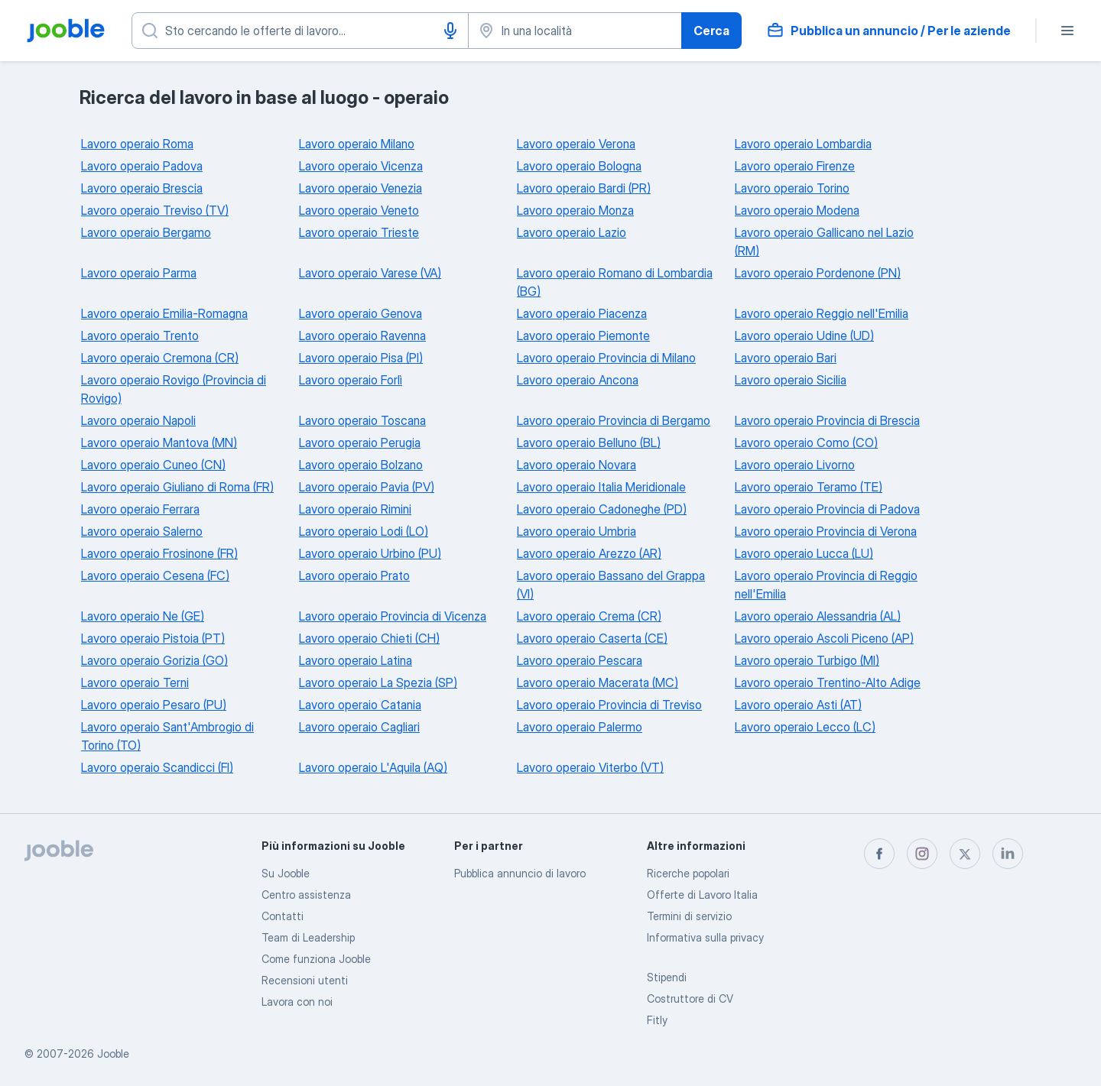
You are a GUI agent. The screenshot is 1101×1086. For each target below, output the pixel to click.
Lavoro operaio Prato (354, 575)
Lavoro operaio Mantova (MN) (159, 442)
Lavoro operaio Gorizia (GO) (154, 660)
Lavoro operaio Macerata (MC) (597, 682)
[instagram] (922, 853)
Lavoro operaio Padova (142, 165)
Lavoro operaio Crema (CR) (589, 616)
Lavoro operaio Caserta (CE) (592, 638)
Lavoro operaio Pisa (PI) (361, 357)
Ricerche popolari (688, 873)
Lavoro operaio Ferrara (140, 509)
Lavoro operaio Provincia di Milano (606, 357)
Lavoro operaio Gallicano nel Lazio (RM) (824, 241)
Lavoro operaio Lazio (571, 232)
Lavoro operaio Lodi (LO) (363, 531)
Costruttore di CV (690, 998)
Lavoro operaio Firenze (795, 165)
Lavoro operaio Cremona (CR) (160, 357)
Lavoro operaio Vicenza (361, 165)
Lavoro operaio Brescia (142, 188)
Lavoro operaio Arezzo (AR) (589, 553)
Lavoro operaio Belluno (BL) (589, 442)
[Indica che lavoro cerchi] (300, 30)
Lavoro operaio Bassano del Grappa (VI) (611, 584)
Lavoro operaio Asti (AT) (798, 704)
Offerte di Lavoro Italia (702, 894)
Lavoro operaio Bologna (579, 165)
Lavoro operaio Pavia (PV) (366, 486)
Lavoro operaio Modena (797, 210)
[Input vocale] (450, 30)
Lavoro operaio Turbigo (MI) (807, 660)
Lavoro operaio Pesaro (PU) (153, 704)
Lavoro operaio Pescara (579, 660)
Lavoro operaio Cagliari (359, 726)
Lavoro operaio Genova (360, 313)
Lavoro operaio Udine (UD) (804, 335)
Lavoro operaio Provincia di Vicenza (392, 616)
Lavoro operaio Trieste (359, 232)
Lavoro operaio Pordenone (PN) (818, 272)
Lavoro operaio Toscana (362, 420)
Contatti (282, 915)
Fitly (657, 1019)
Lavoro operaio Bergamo (146, 232)
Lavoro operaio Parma (138, 272)
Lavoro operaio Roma (137, 143)
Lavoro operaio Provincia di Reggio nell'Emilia (826, 584)
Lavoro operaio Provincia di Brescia (827, 420)
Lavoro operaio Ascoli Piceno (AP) (824, 638)
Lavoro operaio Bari (785, 357)
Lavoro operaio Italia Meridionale (601, 486)
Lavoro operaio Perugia (360, 442)
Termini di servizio (689, 915)
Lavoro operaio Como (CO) (806, 442)
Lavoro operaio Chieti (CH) (369, 638)
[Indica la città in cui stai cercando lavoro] (575, 30)
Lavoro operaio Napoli (138, 420)
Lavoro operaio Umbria (576, 531)
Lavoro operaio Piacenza (582, 313)
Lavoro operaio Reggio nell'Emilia (821, 313)
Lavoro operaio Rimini (355, 509)
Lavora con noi (297, 1001)
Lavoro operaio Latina (355, 660)
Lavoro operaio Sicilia (790, 379)
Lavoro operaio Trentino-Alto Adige (828, 682)
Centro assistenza (306, 894)
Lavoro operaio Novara (576, 464)
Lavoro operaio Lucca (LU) (804, 553)
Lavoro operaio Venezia (360, 188)
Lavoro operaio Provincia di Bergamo (613, 420)
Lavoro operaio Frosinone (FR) (159, 553)
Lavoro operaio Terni (135, 682)
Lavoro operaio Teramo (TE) (808, 486)
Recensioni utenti (304, 980)
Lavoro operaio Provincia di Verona (826, 531)
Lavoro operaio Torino (792, 188)
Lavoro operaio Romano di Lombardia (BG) (615, 282)
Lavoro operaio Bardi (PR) (584, 188)
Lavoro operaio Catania (360, 704)
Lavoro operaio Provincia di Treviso (609, 704)
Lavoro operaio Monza (575, 210)
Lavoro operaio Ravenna (362, 335)
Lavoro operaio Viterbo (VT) (590, 767)
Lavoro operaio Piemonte (583, 335)
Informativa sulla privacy (705, 937)
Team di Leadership (308, 937)
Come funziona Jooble (316, 958)
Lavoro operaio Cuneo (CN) (153, 464)
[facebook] (879, 853)
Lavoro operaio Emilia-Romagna (164, 313)
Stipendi (667, 977)
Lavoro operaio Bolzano (361, 464)
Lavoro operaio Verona (576, 143)
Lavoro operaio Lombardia (803, 143)
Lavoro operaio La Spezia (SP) (378, 682)
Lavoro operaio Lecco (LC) (805, 726)
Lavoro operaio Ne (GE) (142, 616)
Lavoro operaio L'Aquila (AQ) (373, 767)
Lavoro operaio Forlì (350, 379)
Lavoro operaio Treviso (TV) (155, 210)
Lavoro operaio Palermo (579, 726)
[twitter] (965, 853)
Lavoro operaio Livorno (795, 464)
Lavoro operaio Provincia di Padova (827, 509)
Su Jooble (285, 873)
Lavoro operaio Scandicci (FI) (157, 767)
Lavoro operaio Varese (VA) (370, 272)
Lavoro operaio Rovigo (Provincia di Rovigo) (173, 389)
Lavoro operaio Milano (356, 143)
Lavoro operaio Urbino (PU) (370, 553)
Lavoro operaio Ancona (577, 379)
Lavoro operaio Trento (140, 335)
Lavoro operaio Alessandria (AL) (818, 616)
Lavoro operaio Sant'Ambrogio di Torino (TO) (167, 736)
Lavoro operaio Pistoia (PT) (153, 638)
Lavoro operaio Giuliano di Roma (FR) (177, 486)
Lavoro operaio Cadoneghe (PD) (602, 509)
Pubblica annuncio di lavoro (520, 873)
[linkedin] (1007, 853)
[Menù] (1067, 30)
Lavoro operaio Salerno (142, 531)
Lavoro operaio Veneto (359, 210)
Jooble (113, 1053)
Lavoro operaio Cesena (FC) (155, 575)
